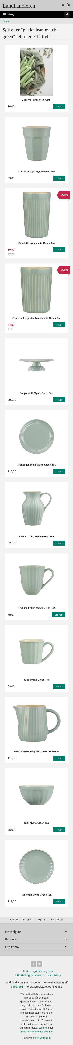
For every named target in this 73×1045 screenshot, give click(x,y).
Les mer (43, 1027)
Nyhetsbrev (55, 975)
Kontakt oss (57, 919)
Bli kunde (27, 919)
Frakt (26, 971)
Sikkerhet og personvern (29, 975)
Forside (6, 21)
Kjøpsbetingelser (43, 971)
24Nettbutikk (44, 1038)
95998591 (17, 986)
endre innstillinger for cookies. (36, 1031)
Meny (8, 14)
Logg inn (41, 919)
